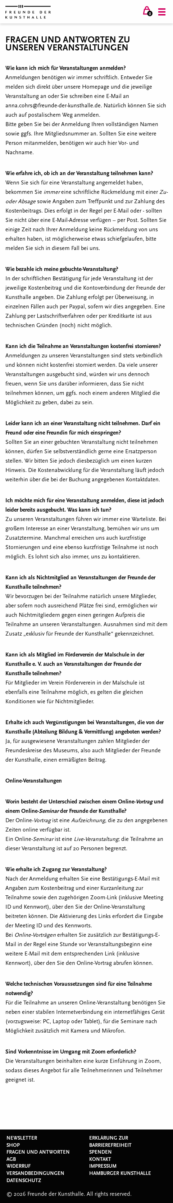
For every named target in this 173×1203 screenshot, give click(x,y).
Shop (13, 1145)
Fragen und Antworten (38, 1152)
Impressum (103, 1166)
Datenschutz (23, 1181)
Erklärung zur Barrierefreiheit (110, 1141)
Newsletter (21, 1138)
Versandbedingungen (35, 1173)
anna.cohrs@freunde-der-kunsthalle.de (53, 105)
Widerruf (18, 1166)
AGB (11, 1159)
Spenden (100, 1152)
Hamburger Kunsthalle (120, 1173)
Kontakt (100, 1159)
